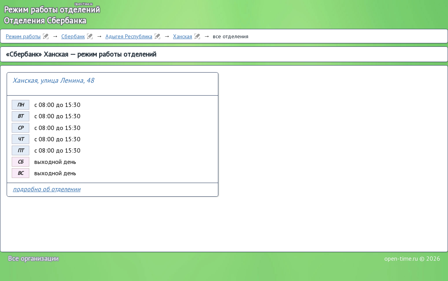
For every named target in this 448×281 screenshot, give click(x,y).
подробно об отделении (46, 189)
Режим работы (23, 36)
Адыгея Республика (128, 36)
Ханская (182, 36)
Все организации (33, 258)
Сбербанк (73, 36)
